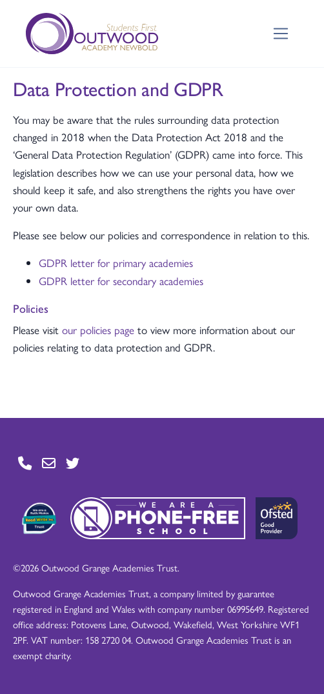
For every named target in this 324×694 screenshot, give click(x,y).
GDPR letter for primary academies (116, 262)
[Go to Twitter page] (72, 462)
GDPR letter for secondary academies (121, 280)
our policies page (98, 329)
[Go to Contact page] (25, 462)
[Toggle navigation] (281, 33)
